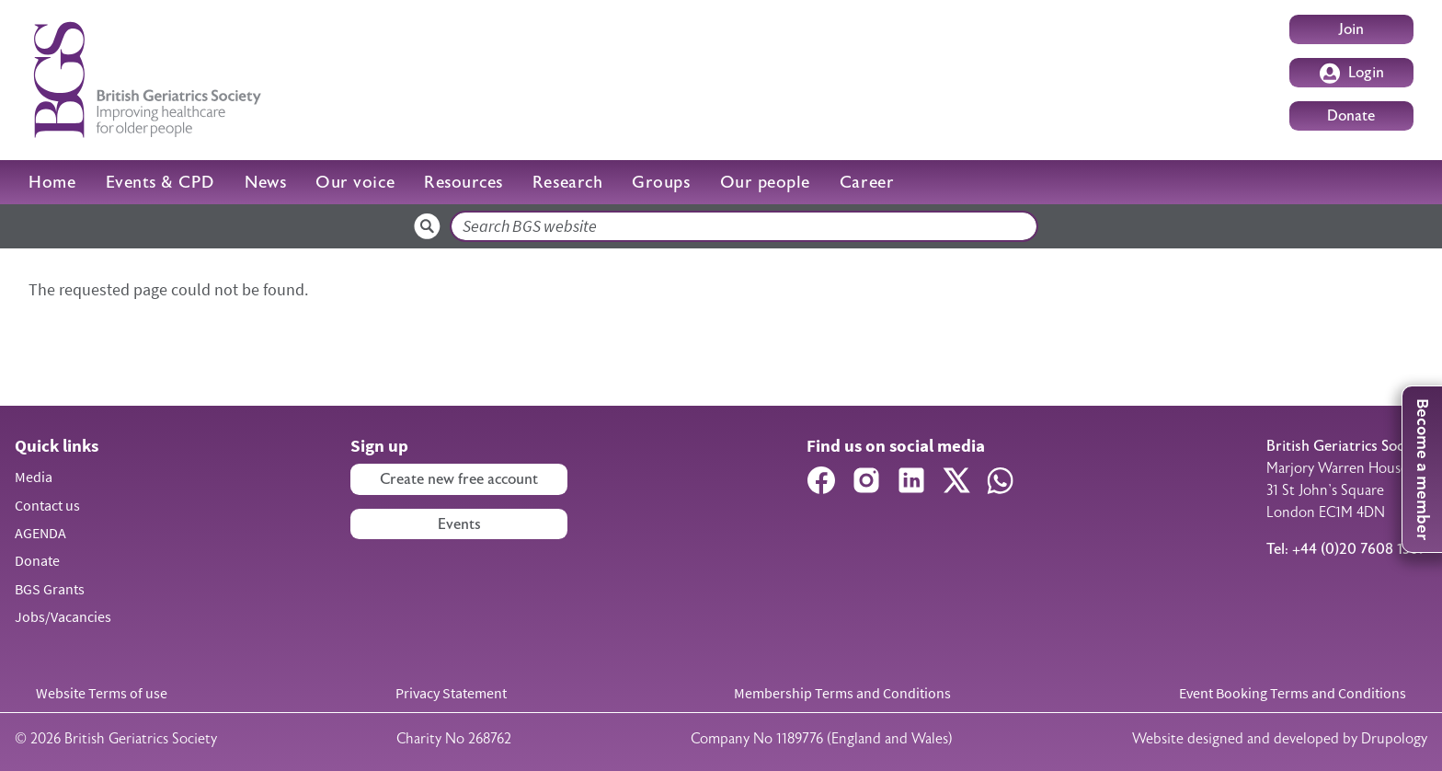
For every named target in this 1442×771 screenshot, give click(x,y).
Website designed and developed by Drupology (1279, 739)
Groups (661, 182)
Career (867, 182)
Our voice (355, 182)
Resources (463, 182)
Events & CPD (160, 182)
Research (567, 182)
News (265, 182)
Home (52, 182)
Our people (765, 182)
